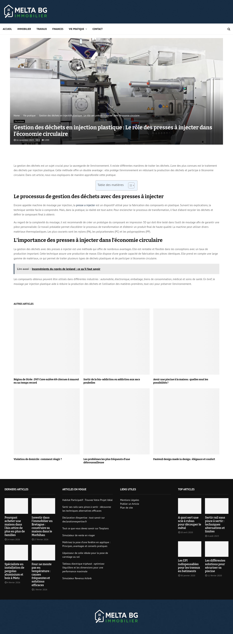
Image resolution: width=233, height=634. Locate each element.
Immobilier (24, 29)
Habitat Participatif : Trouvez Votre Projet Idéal (87, 500)
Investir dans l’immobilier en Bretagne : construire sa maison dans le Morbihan (42, 526)
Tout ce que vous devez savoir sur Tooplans (85, 528)
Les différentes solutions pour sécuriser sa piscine (215, 566)
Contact (97, 29)
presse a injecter (85, 205)
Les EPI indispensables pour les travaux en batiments (189, 566)
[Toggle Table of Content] (129, 185)
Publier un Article (129, 503)
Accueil (7, 29)
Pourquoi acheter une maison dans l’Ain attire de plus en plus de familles (15, 526)
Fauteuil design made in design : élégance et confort (184, 459)
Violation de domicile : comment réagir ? (38, 459)
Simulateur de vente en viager (78, 535)
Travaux (41, 29)
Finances (57, 29)
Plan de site (126, 507)
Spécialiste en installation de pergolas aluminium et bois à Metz (14, 571)
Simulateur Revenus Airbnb (77, 578)
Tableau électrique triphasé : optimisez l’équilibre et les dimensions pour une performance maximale (83, 567)
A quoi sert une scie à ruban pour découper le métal (189, 523)
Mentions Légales (129, 500)
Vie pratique (76, 29)
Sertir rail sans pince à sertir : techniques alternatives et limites (215, 524)
